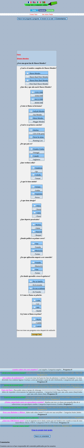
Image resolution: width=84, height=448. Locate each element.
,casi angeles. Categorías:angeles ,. (42, 370)
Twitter (34, 10)
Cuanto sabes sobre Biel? (15, 397)
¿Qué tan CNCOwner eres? (13, 421)
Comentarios (60, 19)
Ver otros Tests (47, 14)
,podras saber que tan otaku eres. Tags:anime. (42, 426)
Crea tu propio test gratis (42, 430)
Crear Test (33, 14)
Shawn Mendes (23, 58)
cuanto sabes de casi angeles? (25, 370)
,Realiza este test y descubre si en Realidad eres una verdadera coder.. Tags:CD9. (42, 374)
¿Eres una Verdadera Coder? (14, 373)
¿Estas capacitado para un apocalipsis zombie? (24, 402)
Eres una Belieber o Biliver (14, 412)
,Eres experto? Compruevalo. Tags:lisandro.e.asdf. (42, 418)
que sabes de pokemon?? (13, 378)
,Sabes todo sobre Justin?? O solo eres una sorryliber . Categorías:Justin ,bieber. (42, 413)
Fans (19, 54)
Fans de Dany (7, 390)
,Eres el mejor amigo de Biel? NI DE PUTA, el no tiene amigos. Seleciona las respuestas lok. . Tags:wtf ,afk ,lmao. (42, 398)
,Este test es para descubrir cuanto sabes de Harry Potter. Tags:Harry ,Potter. (42, 408)
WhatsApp (50, 10)
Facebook (42, 10)
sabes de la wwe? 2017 (13, 385)
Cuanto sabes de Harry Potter (15, 407)
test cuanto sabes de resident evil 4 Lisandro (20, 418)
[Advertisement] (42, 35)
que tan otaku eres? (21, 426)
